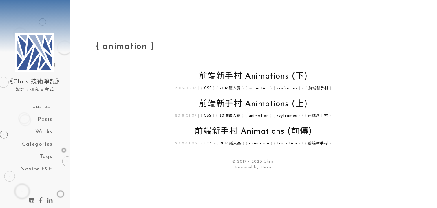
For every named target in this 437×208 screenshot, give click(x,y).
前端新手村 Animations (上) (253, 104)
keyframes (287, 88)
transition (287, 143)
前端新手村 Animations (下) (253, 76)
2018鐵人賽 (230, 88)
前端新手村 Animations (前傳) (253, 131)
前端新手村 (318, 88)
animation (259, 88)
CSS (208, 88)
